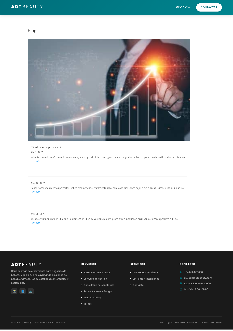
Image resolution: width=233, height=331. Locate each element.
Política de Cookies (212, 322)
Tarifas (88, 303)
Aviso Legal (166, 322)
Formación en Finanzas (97, 272)
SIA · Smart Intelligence (146, 278)
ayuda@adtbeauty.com (198, 278)
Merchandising (92, 297)
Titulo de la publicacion (47, 147)
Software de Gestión (95, 278)
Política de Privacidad (186, 322)
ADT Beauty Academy (145, 272)
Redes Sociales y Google (98, 291)
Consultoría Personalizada (99, 285)
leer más (35, 161)
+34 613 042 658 (193, 272)
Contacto (138, 285)
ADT (30, 7)
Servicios (182, 7)
